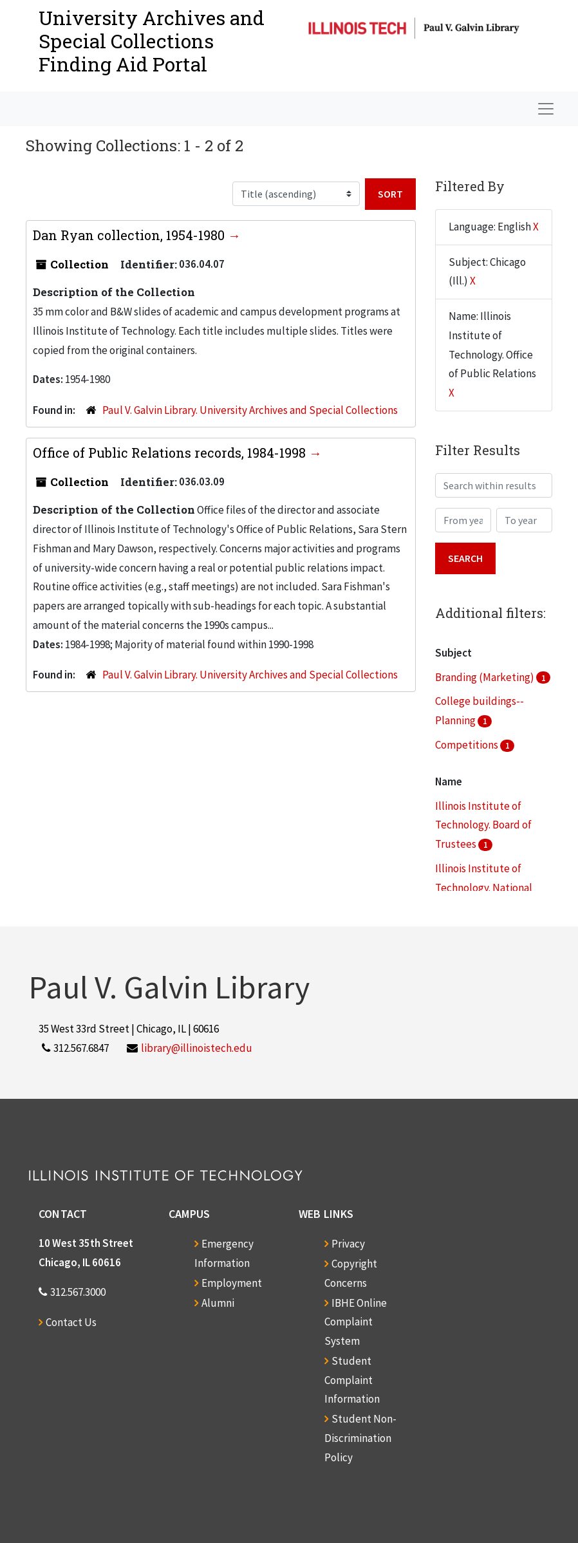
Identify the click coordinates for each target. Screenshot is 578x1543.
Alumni (217, 1303)
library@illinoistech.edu (196, 1048)
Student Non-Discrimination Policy (360, 1438)
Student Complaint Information (352, 1380)
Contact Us (71, 1322)
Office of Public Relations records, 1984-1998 (171, 452)
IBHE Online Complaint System (355, 1322)
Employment (231, 1283)
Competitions (467, 745)
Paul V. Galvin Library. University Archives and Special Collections (250, 410)
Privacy (348, 1244)
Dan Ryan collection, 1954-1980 (130, 235)
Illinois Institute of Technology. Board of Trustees (483, 825)
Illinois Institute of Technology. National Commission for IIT (483, 887)
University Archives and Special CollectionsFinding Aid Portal (152, 41)
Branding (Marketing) (485, 677)
